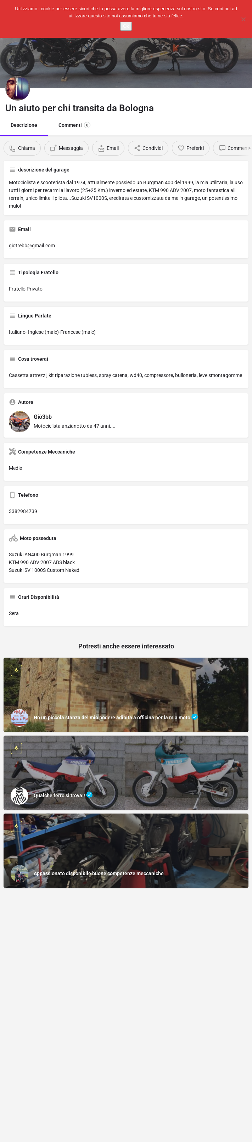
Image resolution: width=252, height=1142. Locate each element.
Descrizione (24, 125)
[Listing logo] (17, 88)
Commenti (74, 125)
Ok (126, 26)
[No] (243, 19)
